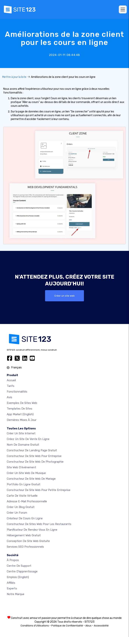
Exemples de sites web (22, 403)
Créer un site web (64, 295)
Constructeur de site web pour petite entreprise (38, 490)
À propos (13, 560)
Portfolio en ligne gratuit (23, 484)
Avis (9, 397)
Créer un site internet (21, 433)
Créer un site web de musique (26, 473)
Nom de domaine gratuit (23, 444)
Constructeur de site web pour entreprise (34, 456)
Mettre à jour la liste (14, 77)
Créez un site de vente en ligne (28, 439)
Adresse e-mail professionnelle (27, 501)
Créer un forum (17, 512)
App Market (20, 414)
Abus (88, 625)
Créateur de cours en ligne (25, 518)
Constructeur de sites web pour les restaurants (39, 524)
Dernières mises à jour (21, 420)
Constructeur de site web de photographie (35, 461)
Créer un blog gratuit (21, 507)
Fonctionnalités (17, 391)
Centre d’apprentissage (22, 571)
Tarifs (10, 386)
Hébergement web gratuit (24, 535)
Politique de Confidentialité (67, 625)
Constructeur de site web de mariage (31, 478)
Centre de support (19, 565)
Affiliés (11, 582)
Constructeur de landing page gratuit (32, 450)
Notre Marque (15, 594)
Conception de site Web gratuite (28, 541)
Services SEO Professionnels (25, 546)
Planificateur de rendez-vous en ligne (32, 529)
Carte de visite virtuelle (22, 495)
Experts (12, 588)
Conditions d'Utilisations (35, 625)
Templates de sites (19, 408)
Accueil (11, 380)
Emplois (18, 577)
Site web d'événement (21, 467)
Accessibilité (101, 625)
